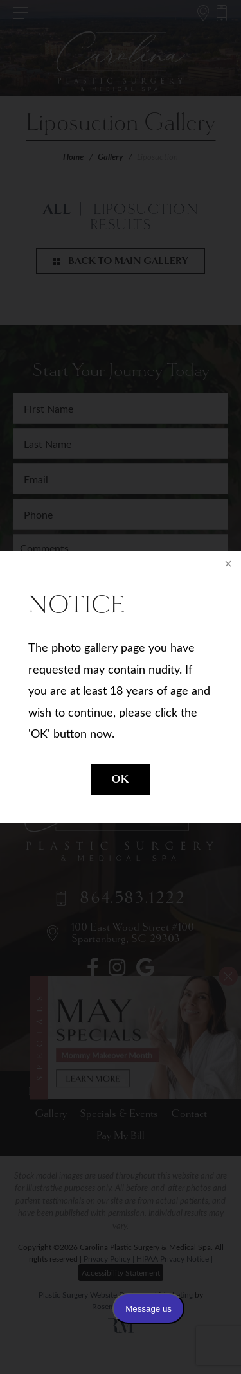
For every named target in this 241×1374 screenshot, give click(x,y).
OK (120, 779)
